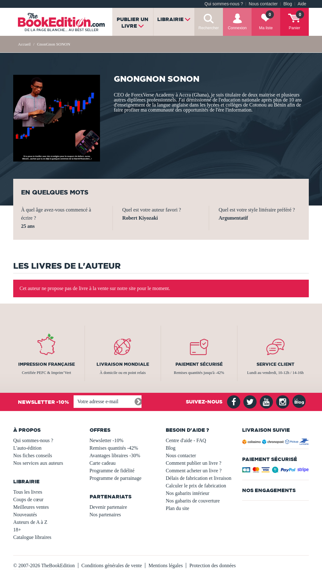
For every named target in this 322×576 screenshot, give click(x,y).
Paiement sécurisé (199, 364)
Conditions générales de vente (111, 565)
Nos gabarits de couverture (193, 500)
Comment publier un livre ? (193, 463)
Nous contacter (263, 4)
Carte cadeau (103, 463)
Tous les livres (27, 492)
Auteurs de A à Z (30, 522)
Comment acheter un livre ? (194, 470)
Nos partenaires (105, 514)
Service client (275, 364)
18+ (17, 529)
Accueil (24, 44)
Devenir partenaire (108, 507)
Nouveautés (25, 514)
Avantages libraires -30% (115, 455)
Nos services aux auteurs (38, 463)
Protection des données (212, 565)
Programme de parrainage (116, 478)
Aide (302, 4)
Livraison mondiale (123, 364)
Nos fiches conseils (32, 455)
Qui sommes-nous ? (223, 4)
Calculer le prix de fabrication (196, 485)
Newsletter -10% (107, 440)
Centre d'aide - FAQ (186, 440)
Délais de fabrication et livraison (198, 478)
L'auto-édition (27, 448)
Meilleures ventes (31, 507)
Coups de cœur (28, 499)
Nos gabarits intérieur (187, 493)
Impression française (46, 364)
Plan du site (177, 508)
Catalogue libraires (32, 537)
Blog (287, 4)
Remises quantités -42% (114, 448)
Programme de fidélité (112, 470)
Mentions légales (165, 565)
